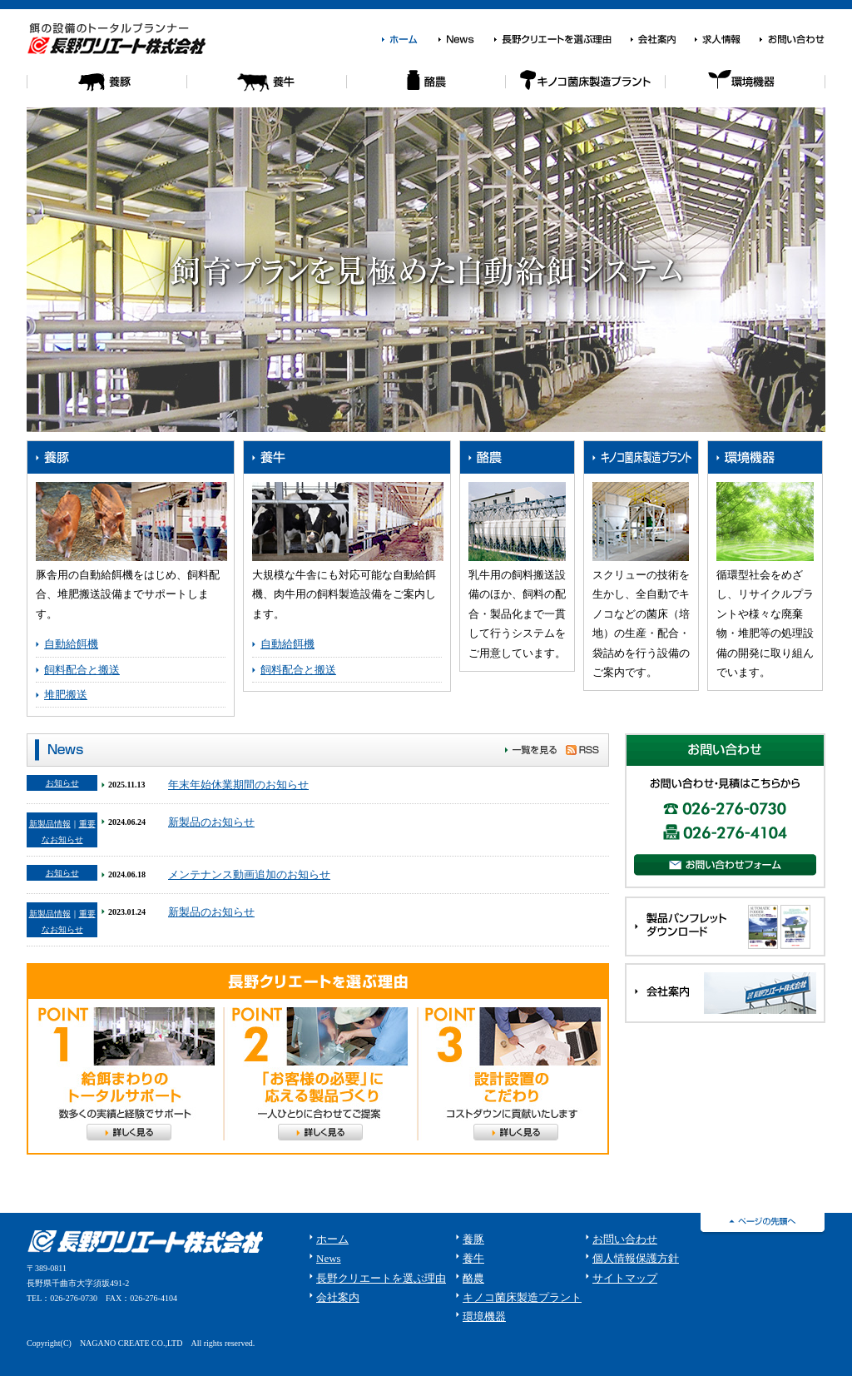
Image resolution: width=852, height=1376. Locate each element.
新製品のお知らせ (211, 822)
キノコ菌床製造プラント (522, 1297)
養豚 (106, 88)
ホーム (409, 39)
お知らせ (62, 782)
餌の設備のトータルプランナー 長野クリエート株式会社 (120, 38)
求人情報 (726, 39)
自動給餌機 (71, 644)
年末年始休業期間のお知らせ (238, 784)
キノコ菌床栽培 (586, 88)
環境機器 (745, 88)
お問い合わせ (792, 39)
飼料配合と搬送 (82, 669)
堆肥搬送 (65, 694)
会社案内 (662, 39)
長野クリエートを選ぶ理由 (561, 39)
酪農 (426, 88)
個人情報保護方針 (635, 1258)
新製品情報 (50, 823)
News (465, 39)
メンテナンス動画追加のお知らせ (249, 874)
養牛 (266, 88)
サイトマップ (624, 1278)
